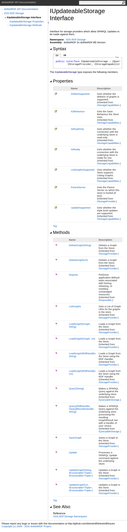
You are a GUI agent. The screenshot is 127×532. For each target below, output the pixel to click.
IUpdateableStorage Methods (26, 25)
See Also (60, 506)
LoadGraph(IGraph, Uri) (82, 338)
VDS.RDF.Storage (14, 13)
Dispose (73, 274)
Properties (61, 81)
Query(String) (76, 388)
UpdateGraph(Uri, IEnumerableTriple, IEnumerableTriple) (81, 487)
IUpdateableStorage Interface (24, 17)
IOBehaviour (78, 111)
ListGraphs (75, 306)
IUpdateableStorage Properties (27, 21)
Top (55, 226)
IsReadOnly (77, 129)
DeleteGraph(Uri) (78, 260)
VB (64, 55)
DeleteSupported (80, 93)
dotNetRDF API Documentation (21, 9)
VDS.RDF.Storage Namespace (70, 516)
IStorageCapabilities (108, 105)
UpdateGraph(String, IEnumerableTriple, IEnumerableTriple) (81, 473)
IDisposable (105, 300)
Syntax (58, 48)
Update (73, 452)
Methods (60, 232)
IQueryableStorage (109, 399)
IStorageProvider (106, 201)
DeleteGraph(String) (80, 245)
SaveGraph (75, 437)
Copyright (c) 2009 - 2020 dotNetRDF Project (26, 526)
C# (57, 55)
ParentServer (78, 187)
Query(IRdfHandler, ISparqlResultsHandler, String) (81, 409)
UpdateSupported (80, 207)
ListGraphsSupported (82, 169)
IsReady (75, 149)
